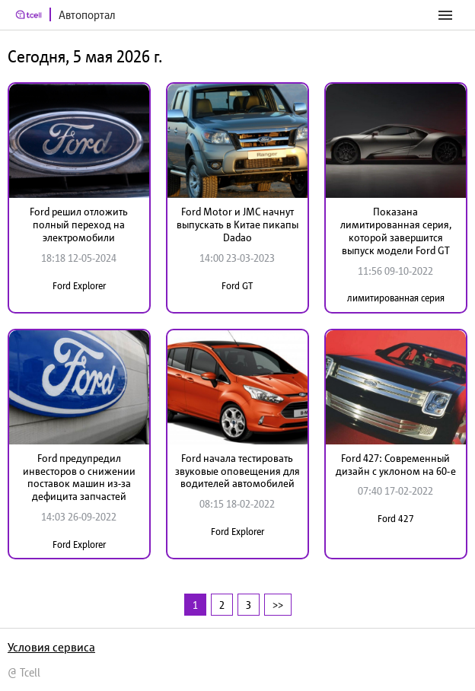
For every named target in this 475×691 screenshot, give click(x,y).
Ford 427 (396, 518)
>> (278, 604)
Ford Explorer (79, 285)
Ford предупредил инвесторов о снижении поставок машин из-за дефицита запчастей (79, 477)
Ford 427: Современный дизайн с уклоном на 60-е (396, 464)
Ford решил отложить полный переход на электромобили (79, 224)
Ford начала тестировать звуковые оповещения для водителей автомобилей (237, 471)
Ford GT (237, 285)
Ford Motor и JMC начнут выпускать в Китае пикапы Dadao (237, 224)
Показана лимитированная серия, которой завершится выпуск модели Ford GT (395, 230)
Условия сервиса (51, 646)
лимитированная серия (396, 298)
